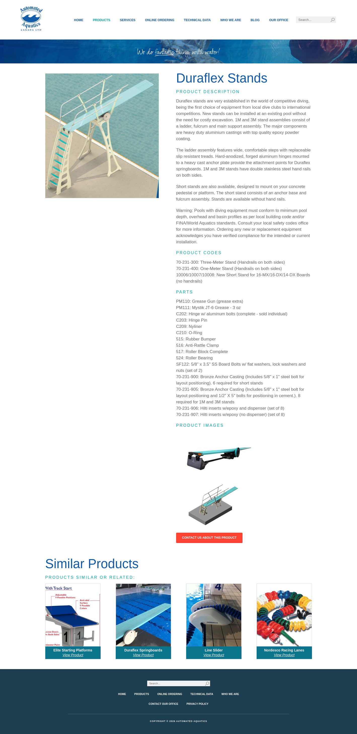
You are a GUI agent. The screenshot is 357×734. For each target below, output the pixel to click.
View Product (72, 655)
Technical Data (197, 20)
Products (101, 20)
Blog (255, 20)
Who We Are (230, 20)
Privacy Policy (197, 704)
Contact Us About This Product (209, 537)
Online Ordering (159, 20)
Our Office (278, 20)
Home (78, 20)
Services (127, 20)
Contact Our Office (163, 704)
